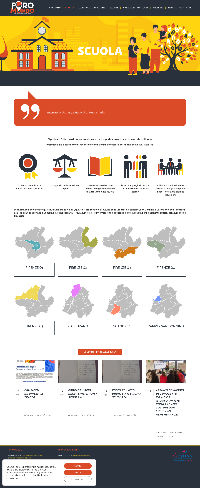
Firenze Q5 (34, 326)
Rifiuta (78, 472)
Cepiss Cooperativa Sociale (20, 458)
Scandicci (122, 326)
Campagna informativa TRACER (33, 394)
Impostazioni (77, 479)
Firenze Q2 (78, 268)
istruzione (29, 415)
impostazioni (12, 478)
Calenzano (78, 326)
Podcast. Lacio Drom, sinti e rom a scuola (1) (126, 394)
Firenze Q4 (166, 268)
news (40, 415)
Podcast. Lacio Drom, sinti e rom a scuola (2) (83, 394)
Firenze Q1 (34, 268)
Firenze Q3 (122, 268)
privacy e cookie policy (81, 455)
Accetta (78, 466)
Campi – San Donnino (166, 326)
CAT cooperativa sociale (32, 455)
